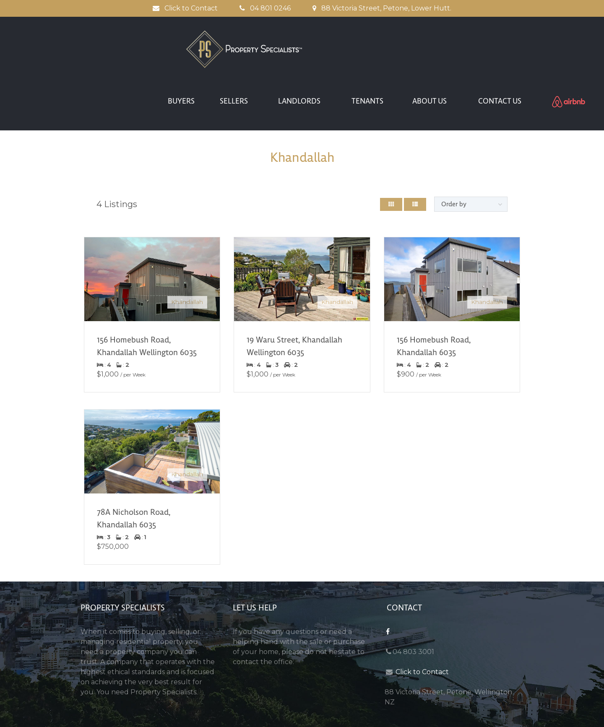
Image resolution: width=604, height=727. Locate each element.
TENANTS (367, 44)
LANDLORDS (299, 44)
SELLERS (234, 44)
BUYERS (181, 44)
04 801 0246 (265, 8)
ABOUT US (429, 44)
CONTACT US (499, 44)
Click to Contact (185, 8)
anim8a (321, 720)
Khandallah (187, 245)
